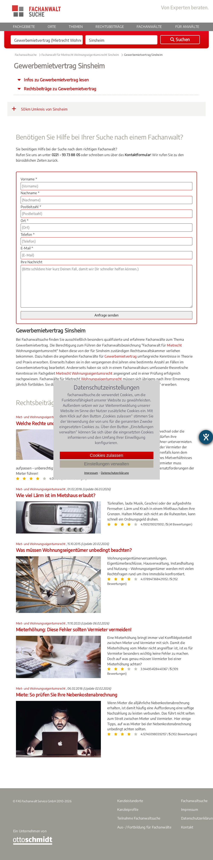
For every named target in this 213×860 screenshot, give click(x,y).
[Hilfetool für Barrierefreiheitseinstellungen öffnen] (206, 437)
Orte (52, 26)
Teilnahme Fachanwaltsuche (138, 818)
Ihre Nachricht (31, 262)
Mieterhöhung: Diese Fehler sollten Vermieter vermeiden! (73, 629)
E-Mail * (27, 248)
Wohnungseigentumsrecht (101, 379)
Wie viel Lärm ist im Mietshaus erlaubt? (55, 495)
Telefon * (27, 234)
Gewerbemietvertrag (120, 356)
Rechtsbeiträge (110, 26)
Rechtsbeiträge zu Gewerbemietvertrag (59, 88)
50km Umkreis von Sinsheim (39, 108)
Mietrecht (174, 345)
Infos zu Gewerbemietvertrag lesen (56, 79)
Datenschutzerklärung (115, 473)
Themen (76, 26)
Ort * (24, 221)
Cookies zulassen (106, 455)
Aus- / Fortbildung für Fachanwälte (144, 827)
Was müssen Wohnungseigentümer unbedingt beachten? (74, 550)
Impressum (189, 809)
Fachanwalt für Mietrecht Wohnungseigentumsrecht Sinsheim (80, 54)
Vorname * (29, 179)
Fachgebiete (24, 26)
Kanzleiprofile (127, 809)
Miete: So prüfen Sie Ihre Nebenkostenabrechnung (66, 694)
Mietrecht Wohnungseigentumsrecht (84, 373)
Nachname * (30, 193)
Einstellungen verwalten (106, 464)
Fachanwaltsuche (26, 54)
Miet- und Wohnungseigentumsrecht (41, 417)
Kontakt (187, 827)
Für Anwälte (187, 26)
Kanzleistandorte (130, 801)
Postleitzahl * (31, 207)
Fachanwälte (149, 26)
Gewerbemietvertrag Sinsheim (143, 54)
